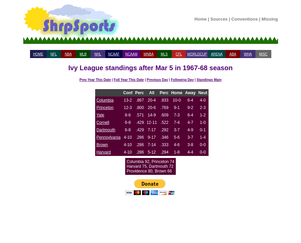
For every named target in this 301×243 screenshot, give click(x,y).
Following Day (182, 80)
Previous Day (157, 80)
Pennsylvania (108, 137)
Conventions (244, 19)
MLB (83, 54)
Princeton (105, 107)
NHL (97, 54)
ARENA (216, 54)
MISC (263, 54)
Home (200, 19)
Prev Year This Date (95, 80)
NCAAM (131, 54)
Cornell (103, 122)
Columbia (105, 100)
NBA (68, 54)
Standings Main (209, 80)
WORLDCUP (197, 54)
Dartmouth (106, 130)
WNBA (148, 54)
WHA (248, 54)
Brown (102, 144)
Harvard (104, 152)
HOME (38, 54)
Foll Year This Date (129, 80)
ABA (232, 54)
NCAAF (113, 54)
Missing (270, 19)
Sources (218, 19)
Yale (100, 115)
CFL (178, 54)
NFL (54, 54)
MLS (164, 54)
